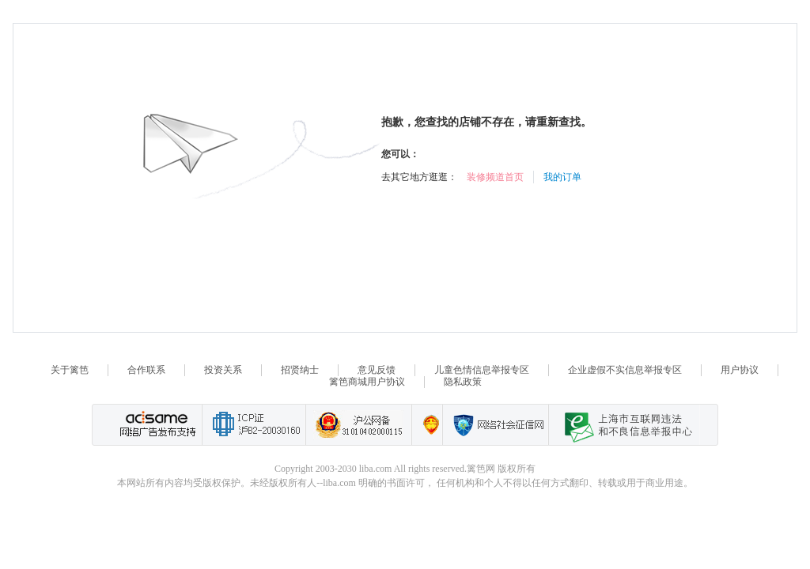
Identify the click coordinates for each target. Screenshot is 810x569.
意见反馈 (377, 369)
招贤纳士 (300, 369)
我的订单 (562, 177)
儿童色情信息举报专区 (481, 369)
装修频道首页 (495, 177)
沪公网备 (358, 425)
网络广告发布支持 (156, 425)
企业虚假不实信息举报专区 (625, 369)
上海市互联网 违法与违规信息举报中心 (624, 425)
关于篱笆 (70, 369)
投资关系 (223, 369)
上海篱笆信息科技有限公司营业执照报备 (426, 425)
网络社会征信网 (495, 425)
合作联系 (146, 369)
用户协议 (740, 369)
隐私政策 (463, 381)
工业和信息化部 (253, 425)
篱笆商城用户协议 (367, 381)
